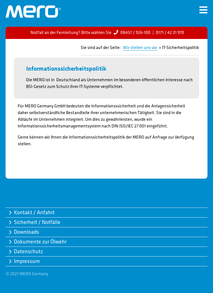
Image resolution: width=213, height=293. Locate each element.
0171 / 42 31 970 (170, 32)
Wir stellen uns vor (140, 47)
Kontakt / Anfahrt (34, 212)
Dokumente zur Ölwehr (40, 241)
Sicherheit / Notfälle (37, 222)
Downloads (26, 232)
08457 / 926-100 (135, 32)
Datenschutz (28, 251)
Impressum (27, 261)
